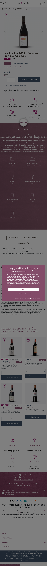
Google (28, 274)
